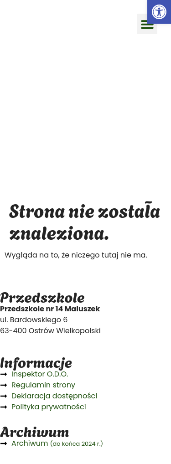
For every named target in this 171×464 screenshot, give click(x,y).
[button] (147, 24)
